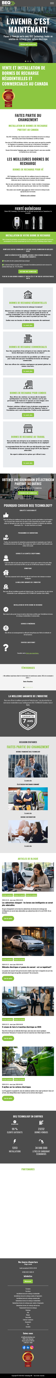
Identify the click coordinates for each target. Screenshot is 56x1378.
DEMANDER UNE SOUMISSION (28, 493)
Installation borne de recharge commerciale (28, 1298)
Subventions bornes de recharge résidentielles (28, 1301)
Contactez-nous (22, 150)
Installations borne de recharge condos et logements (28, 1296)
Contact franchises (28, 1320)
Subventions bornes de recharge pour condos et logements (28, 1303)
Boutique (28, 1310)
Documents (28, 1322)
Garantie (28, 1327)
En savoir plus (28, 325)
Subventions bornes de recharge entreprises (28, 1305)
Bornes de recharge (31, 895)
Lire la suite (8, 918)
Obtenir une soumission (28, 44)
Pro (28, 1324)
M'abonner (28, 1281)
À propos (28, 1289)
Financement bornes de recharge (28, 1308)
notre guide (25, 190)
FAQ (28, 1312)
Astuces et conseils (19, 895)
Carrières (28, 1291)
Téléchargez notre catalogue (27, 195)
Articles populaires (7, 895)
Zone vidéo (28, 1317)
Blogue (28, 1315)
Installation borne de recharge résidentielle (28, 1293)
